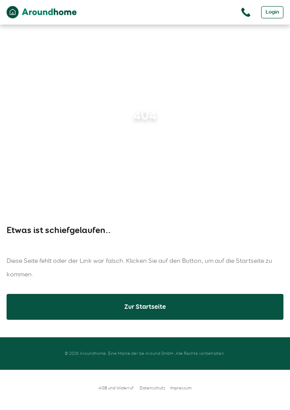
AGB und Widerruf (116, 388)
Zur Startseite (145, 306)
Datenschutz (152, 388)
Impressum (181, 388)
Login (272, 12)
